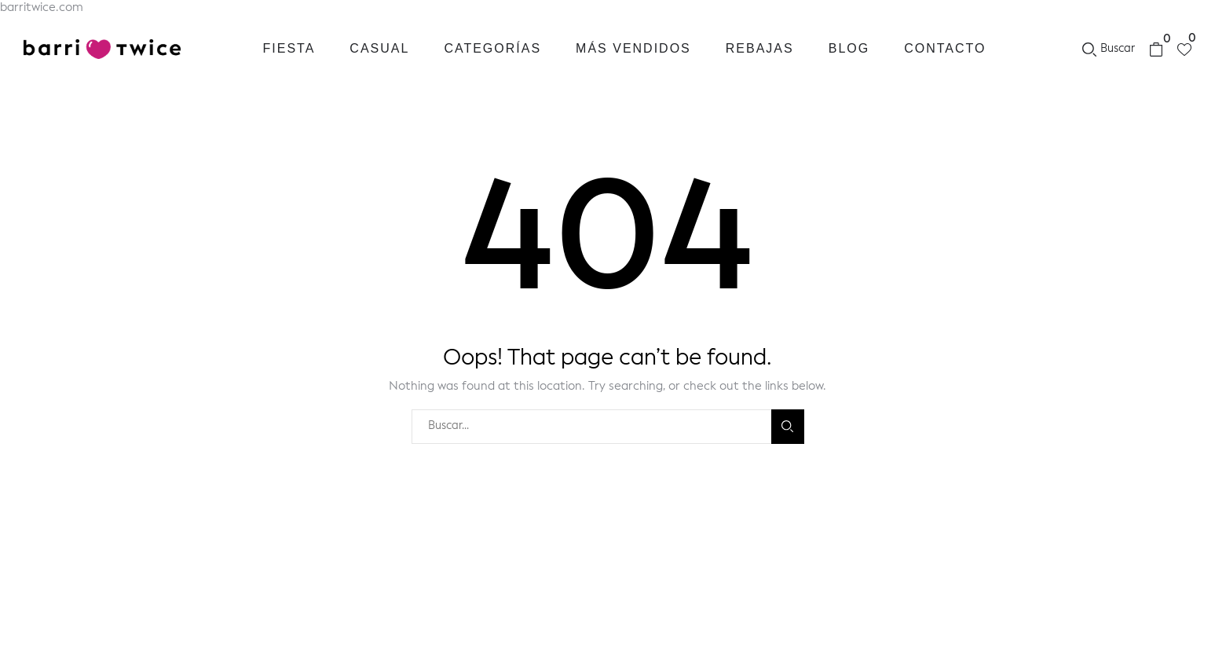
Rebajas (760, 48)
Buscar (787, 426)
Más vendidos (633, 48)
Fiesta (289, 48)
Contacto (945, 48)
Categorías (492, 48)
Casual (379, 48)
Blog (849, 48)
